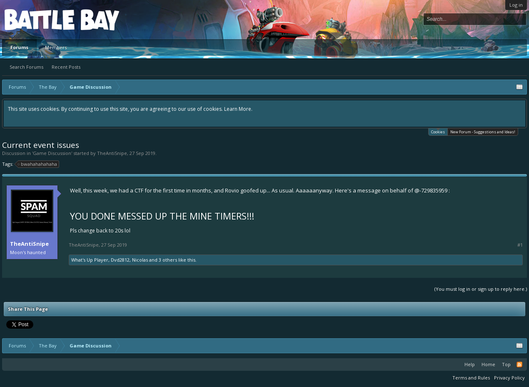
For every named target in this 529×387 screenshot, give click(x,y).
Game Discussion (52, 153)
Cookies (438, 131)
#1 (520, 245)
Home (488, 364)
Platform (35, 19)
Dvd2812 (120, 260)
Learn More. (238, 108)
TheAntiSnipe (112, 153)
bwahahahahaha (37, 164)
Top (506, 364)
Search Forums (26, 67)
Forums (19, 47)
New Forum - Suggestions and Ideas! (482, 132)
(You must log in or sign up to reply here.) (480, 289)
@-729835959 (430, 190)
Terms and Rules (471, 378)
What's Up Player (89, 260)
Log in (516, 5)
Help (469, 364)
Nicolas (140, 260)
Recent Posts (66, 67)
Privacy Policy (509, 378)
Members (56, 47)
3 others (168, 260)
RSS (519, 364)
